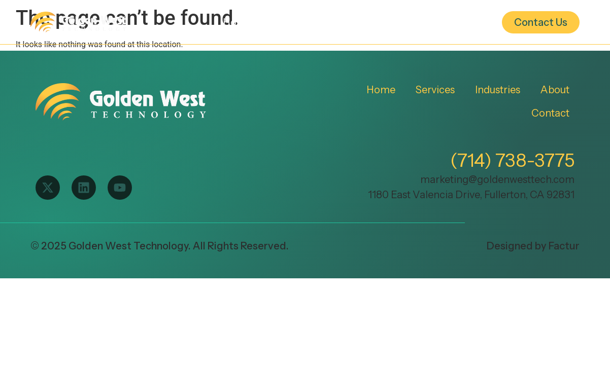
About (449, 22)
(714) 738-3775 (512, 160)
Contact (550, 113)
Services (301, 22)
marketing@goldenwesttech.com (497, 179)
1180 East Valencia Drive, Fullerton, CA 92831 (471, 195)
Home (237, 22)
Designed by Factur (533, 246)
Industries (374, 22)
